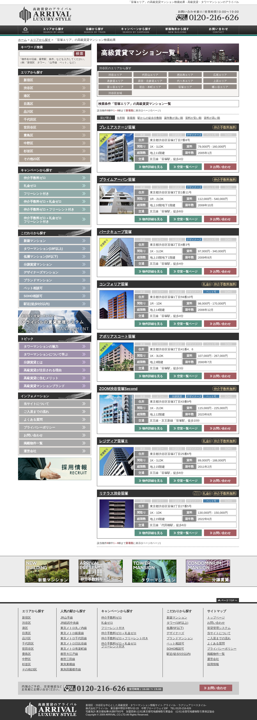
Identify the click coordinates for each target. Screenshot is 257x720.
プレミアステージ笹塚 (117, 127)
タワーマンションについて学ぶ (46, 354)
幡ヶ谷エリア (220, 87)
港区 (27, 96)
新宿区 (28, 80)
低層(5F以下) (175, 628)
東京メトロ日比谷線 (73, 643)
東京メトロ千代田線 (73, 638)
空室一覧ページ (185, 167)
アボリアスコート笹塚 (117, 336)
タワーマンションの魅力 (41, 346)
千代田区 (30, 119)
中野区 (28, 143)
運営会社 (30, 451)
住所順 (121, 117)
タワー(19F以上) (177, 622)
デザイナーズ (175, 633)
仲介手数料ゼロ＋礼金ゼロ (43, 201)
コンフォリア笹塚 (113, 284)
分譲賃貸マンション (38, 264)
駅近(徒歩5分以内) (37, 304)
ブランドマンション (38, 280)
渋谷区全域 (115, 93)
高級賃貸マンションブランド (44, 386)
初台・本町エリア (150, 87)
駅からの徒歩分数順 (150, 117)
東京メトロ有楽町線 (73, 648)
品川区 (28, 111)
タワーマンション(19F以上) (43, 248)
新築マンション (35, 241)
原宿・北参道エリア (150, 81)
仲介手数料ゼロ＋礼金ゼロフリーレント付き (43, 219)
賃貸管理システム (219, 628)
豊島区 (28, 135)
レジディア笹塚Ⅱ (113, 441)
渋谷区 (28, 88)
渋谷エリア (115, 74)
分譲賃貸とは (33, 362)
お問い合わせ (220, 167)
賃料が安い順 (193, 117)
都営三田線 (67, 659)
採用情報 (213, 664)
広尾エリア (220, 74)
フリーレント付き (36, 193)
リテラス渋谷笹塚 (113, 493)
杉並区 (28, 151)
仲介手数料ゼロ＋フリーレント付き (49, 209)
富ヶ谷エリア (115, 87)
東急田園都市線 (70, 669)
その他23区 (32, 159)
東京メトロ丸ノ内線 (73, 628)
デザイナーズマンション (41, 272)
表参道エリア (115, 81)
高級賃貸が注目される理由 (43, 370)
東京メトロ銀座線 (72, 633)
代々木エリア (185, 81)
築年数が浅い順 (173, 117)
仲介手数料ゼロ (35, 178)
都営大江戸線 (69, 654)
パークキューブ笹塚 (115, 232)
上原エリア (220, 81)
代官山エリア (150, 74)
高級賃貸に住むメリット (41, 378)
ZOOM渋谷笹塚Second (118, 389)
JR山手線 (66, 617)
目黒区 (28, 103)
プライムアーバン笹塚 (117, 179)
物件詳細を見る (151, 167)
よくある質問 (33, 419)
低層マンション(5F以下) (41, 256)
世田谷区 (30, 127)
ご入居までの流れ (36, 411)
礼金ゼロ (30, 186)
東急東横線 (67, 664)
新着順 (131, 117)
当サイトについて (36, 404)
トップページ (216, 617)
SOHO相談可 (33, 296)
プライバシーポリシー (39, 427)
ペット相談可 (33, 288)
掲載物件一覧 (33, 443)
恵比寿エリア (185, 74)
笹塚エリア (185, 87)
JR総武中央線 (69, 622)
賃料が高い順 (212, 117)
